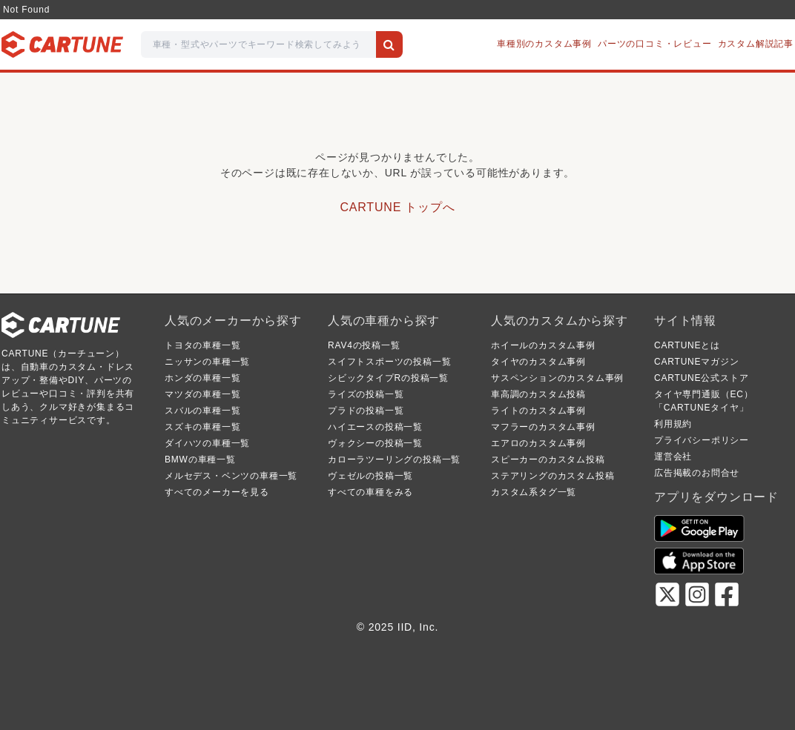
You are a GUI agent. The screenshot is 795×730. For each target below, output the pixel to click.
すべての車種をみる (370, 492)
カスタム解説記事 (756, 44)
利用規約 (673, 424)
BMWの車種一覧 (200, 459)
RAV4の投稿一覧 (364, 345)
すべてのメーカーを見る (217, 492)
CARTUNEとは (687, 345)
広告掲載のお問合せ (696, 473)
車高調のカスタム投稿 (538, 394)
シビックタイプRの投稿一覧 (388, 378)
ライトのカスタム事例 (538, 410)
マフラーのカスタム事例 (543, 427)
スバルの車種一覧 (202, 410)
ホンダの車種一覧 (202, 378)
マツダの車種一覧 (202, 394)
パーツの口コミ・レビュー (655, 44)
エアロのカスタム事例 (538, 443)
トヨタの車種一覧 (202, 345)
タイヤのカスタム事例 (538, 361)
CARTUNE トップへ (397, 207)
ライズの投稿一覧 (365, 394)
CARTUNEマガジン (696, 361)
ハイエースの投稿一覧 (375, 427)
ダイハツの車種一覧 (207, 443)
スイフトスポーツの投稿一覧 (389, 361)
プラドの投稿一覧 (365, 410)
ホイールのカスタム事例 (543, 345)
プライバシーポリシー (701, 440)
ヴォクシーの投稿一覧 (375, 443)
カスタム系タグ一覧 (533, 492)
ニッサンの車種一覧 (207, 361)
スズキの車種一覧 (202, 427)
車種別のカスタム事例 (544, 44)
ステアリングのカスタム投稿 (552, 476)
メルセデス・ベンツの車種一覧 (231, 476)
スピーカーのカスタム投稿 (548, 459)
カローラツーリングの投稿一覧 (394, 459)
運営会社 (673, 456)
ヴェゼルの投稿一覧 (370, 476)
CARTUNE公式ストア (701, 378)
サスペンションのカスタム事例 (557, 378)
